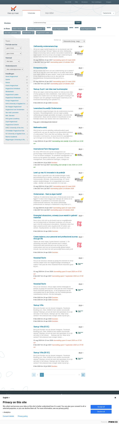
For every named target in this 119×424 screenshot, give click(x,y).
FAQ (76, 2)
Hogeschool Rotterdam (13, 97)
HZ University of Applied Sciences (16, 134)
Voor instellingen (96, 2)
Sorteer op (57, 40)
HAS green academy (12, 118)
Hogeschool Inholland (12, 88)
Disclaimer (85, 2)
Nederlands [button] (107, 13)
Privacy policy (23, 416)
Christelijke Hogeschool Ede (14, 131)
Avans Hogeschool (11, 85)
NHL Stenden (9, 115)
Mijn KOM (49, 13)
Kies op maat (13, 10)
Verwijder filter (24, 28)
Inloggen (108, 2)
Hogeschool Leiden (11, 94)
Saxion (7, 79)
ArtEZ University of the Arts (14, 128)
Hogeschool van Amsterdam (14, 109)
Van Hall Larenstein (11, 112)
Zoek (78, 22)
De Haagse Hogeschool (13, 107)
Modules (31, 13)
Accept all (101, 407)
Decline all (101, 412)
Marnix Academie (11, 137)
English (6, 398)
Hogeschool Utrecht (12, 125)
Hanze (7, 82)
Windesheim (9, 91)
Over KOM (68, 2)
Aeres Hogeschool (11, 76)
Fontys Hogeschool (11, 100)
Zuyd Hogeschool (11, 121)
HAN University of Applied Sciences (16, 103)
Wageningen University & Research (16, 139)
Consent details (8, 416)
